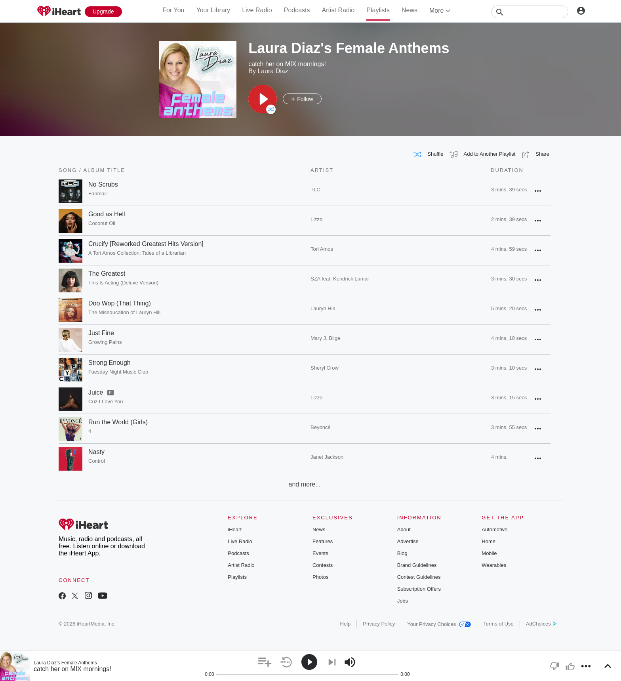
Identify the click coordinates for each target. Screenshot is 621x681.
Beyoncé (320, 427)
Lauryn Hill (322, 308)
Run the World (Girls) (118, 422)
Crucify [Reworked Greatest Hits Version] (146, 243)
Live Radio (257, 10)
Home (488, 541)
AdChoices (541, 624)
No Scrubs (103, 184)
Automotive (494, 529)
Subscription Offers (419, 589)
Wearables (494, 565)
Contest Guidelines (419, 577)
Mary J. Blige (325, 338)
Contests (322, 565)
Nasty (96, 451)
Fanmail (97, 193)
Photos (320, 577)
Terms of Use (498, 624)
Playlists (378, 10)
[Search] (529, 12)
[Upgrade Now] (103, 11)
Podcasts (297, 10)
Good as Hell (106, 214)
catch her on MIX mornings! (72, 669)
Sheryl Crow (324, 368)
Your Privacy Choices (439, 624)
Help (345, 624)
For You (173, 10)
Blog (402, 553)
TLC (315, 190)
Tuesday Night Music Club (118, 372)
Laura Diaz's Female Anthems (65, 663)
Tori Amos (321, 249)
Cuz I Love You (105, 401)
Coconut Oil (101, 223)
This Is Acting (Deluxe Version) (123, 283)
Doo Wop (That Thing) (119, 303)
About (404, 529)
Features (322, 541)
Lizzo (316, 219)
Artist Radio (338, 10)
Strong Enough (109, 362)
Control (96, 461)
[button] (262, 99)
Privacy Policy (379, 624)
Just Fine (101, 333)
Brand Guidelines (417, 565)
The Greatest (106, 273)
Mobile (489, 553)
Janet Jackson (326, 457)
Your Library (213, 10)
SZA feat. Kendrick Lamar (339, 279)
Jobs (402, 601)
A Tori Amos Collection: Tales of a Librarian (137, 253)
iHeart (235, 529)
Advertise (408, 541)
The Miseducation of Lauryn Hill (124, 312)
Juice (95, 392)
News (409, 10)
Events (320, 553)
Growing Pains (105, 342)
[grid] (305, 328)
